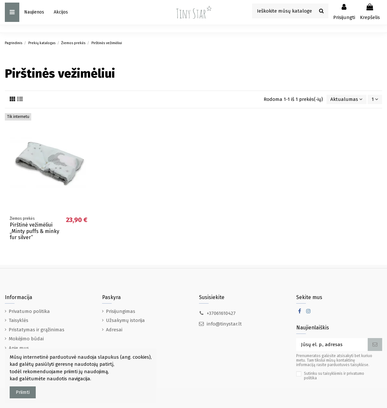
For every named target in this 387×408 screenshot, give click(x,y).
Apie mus (19, 348)
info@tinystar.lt (224, 324)
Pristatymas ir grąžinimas (36, 330)
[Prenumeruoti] (375, 344)
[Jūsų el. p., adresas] (332, 344)
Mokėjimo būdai (26, 339)
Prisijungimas (120, 311)
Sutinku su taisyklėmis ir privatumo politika (334, 375)
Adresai (114, 330)
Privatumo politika (29, 311)
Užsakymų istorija (125, 320)
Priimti (23, 392)
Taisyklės (18, 320)
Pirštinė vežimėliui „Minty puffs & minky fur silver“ (34, 231)
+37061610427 (221, 313)
